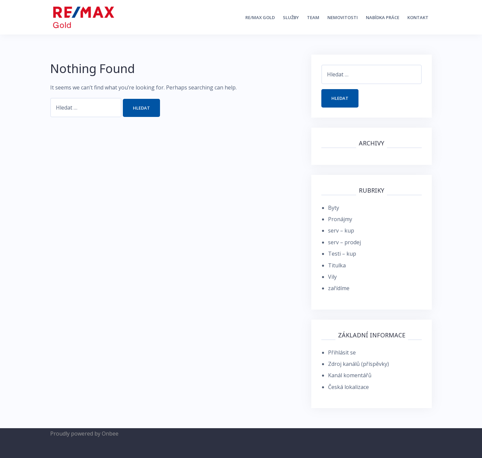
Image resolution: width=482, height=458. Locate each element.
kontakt (417, 17)
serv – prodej (344, 242)
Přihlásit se (342, 352)
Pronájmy (340, 219)
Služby (291, 17)
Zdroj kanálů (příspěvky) (358, 364)
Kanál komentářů (350, 375)
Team (313, 17)
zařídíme (338, 288)
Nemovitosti (342, 17)
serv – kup (341, 230)
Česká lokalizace (348, 387)
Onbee (110, 433)
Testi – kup (342, 253)
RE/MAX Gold (260, 17)
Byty (333, 207)
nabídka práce (382, 17)
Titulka (337, 265)
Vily (332, 276)
